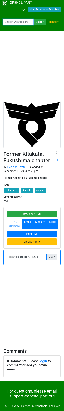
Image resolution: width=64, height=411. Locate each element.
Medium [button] (40, 221)
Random (54, 21)
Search (40, 21)
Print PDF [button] (32, 233)
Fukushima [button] (11, 190)
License (25, 406)
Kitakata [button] (26, 190)
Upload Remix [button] (32, 241)
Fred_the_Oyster (16, 167)
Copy (52, 256)
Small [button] (27, 221)
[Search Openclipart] (18, 22)
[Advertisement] (32, 67)
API (58, 406)
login (43, 361)
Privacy (14, 406)
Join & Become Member (44, 9)
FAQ (6, 406)
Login (22, 9)
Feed (52, 406)
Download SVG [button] (32, 214)
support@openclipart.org (32, 396)
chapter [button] (40, 190)
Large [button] (52, 221)
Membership (39, 406)
